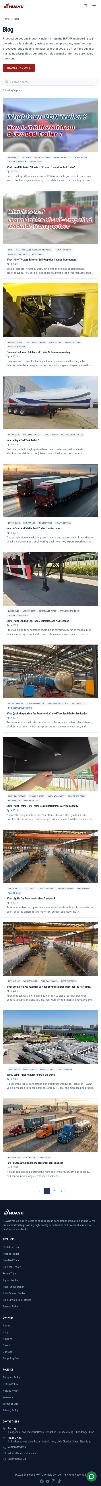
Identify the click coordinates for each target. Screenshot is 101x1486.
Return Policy (10, 1384)
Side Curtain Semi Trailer (17, 1299)
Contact (7, 1351)
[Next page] (61, 1191)
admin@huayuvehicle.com (23, 1453)
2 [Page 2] (54, 1191)
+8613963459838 (17, 1447)
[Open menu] (94, 5)
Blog (5, 1332)
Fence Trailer (10, 1273)
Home (6, 18)
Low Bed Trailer (11, 1260)
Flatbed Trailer (11, 1253)
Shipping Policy (11, 1377)
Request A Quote (18, 67)
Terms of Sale (10, 1403)
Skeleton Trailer (12, 1247)
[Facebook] (42, 1481)
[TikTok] (59, 1481)
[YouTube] (47, 1481)
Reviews (8, 1338)
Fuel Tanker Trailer (13, 1286)
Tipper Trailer (10, 1280)
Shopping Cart (11, 1358)
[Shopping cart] (85, 5)
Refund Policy (11, 1390)
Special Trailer (11, 1306)
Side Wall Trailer (12, 1266)
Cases (6, 1345)
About (6, 1325)
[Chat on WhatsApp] (91, 1476)
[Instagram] (53, 1481)
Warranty (8, 1397)
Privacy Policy (10, 1410)
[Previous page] (39, 1191)
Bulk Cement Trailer (14, 1293)
